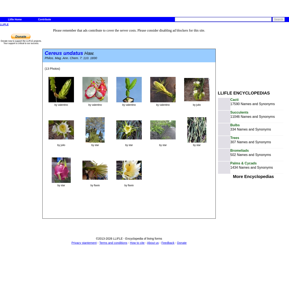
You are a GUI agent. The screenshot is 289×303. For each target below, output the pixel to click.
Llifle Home (15, 19)
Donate (182, 243)
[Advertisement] (253, 56)
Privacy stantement (84, 243)
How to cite (137, 243)
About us (153, 243)
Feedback (167, 243)
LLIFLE (4, 24)
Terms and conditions (113, 243)
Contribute (44, 19)
